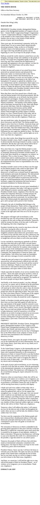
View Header (5, 3)
